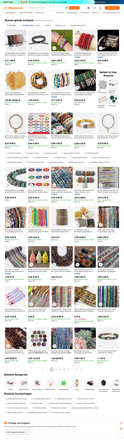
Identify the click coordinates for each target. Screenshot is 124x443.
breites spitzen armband (75, 162)
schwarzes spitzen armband (70, 153)
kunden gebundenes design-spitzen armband (84, 408)
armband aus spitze (36, 403)
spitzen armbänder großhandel (15, 403)
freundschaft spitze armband (60, 412)
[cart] (94, 8)
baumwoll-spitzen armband (85, 399)
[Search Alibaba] (47, 8)
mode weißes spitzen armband (41, 399)
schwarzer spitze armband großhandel (59, 403)
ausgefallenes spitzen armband (37, 412)
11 (76, 369)
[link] (121, 423)
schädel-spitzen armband (63, 399)
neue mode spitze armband (35, 162)
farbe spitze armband (59, 157)
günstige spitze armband (79, 157)
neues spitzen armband (40, 157)
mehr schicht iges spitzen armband (16, 408)
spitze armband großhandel (100, 157)
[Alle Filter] (11, 25)
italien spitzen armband (58, 408)
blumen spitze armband (55, 162)
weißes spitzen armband (13, 162)
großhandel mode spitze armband (98, 162)
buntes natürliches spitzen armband (17, 157)
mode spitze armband (91, 153)
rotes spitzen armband (13, 153)
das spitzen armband (32, 153)
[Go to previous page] (43, 369)
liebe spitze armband (39, 408)
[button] (67, 8)
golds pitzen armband (50, 153)
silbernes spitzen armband (14, 412)
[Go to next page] (80, 369)
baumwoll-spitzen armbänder (85, 403)
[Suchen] (74, 8)
